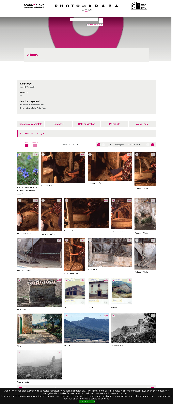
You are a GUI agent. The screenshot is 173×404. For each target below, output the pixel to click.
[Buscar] (85, 19)
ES (86, 10)
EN (90, 10)
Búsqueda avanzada (95, 23)
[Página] (110, 143)
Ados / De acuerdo (87, 402)
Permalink (114, 122)
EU (83, 10)
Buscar (101, 19)
